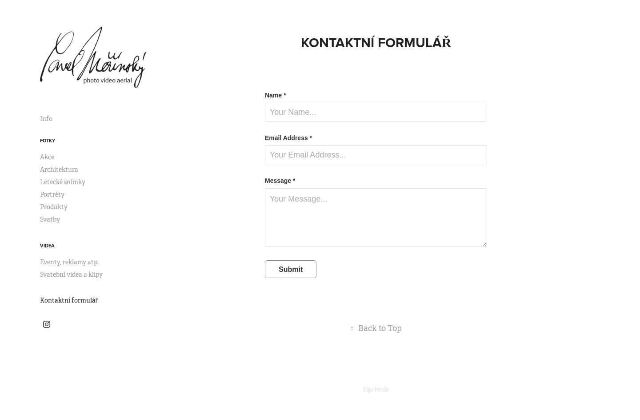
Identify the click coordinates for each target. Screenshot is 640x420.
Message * (280, 181)
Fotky (47, 140)
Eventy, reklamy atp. (69, 262)
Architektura (59, 170)
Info (46, 119)
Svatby (50, 219)
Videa (47, 245)
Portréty (52, 194)
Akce (47, 157)
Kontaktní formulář (69, 300)
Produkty (54, 207)
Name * (275, 95)
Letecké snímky (62, 182)
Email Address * (288, 138)
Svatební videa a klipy (71, 275)
